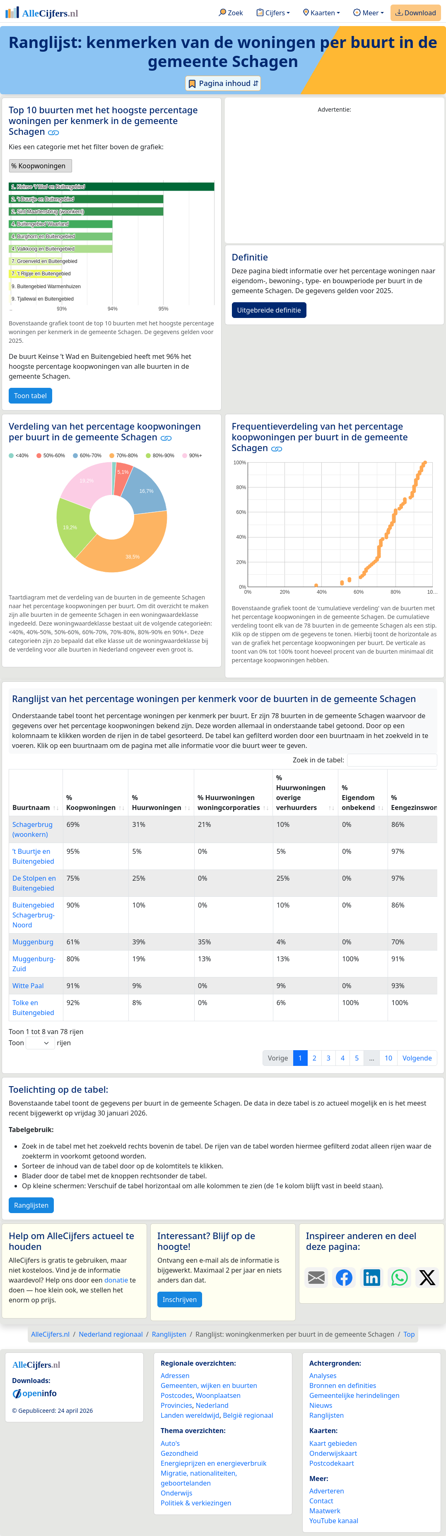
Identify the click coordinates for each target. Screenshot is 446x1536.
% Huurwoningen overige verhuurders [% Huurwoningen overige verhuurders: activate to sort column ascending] (301, 792)
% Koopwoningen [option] (38, 165)
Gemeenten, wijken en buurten (209, 1385)
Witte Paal (28, 985)
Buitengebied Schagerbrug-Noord (33, 915)
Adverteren (326, 1490)
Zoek (231, 13)
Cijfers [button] (270, 13)
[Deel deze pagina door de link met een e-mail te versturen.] (316, 1277)
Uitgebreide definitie (269, 310)
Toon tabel (30, 395)
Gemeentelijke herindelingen (354, 1395)
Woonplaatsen (218, 1395)
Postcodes (177, 1395)
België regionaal (248, 1415)
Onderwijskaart (333, 1453)
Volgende (417, 1058)
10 (388, 1058)
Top (409, 1334)
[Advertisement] (334, 178)
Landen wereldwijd (190, 1415)
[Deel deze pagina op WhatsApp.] (399, 1277)
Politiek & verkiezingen (196, 1502)
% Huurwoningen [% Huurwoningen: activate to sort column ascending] (156, 802)
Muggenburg (32, 941)
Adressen (175, 1375)
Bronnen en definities (342, 1385)
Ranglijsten (31, 1205)
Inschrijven (180, 1299)
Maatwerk (324, 1510)
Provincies (176, 1405)
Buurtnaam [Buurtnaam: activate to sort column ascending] (31, 807)
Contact (321, 1500)
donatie (116, 1280)
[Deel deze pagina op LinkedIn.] (371, 1277)
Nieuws (320, 1405)
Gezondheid (179, 1453)
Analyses (323, 1375)
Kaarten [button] (319, 13)
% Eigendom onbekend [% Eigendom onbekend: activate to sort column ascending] (358, 797)
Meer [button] (365, 13)
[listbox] (41, 165)
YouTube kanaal (333, 1520)
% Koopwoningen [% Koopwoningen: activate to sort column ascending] (91, 802)
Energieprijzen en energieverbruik (213, 1463)
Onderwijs (176, 1493)
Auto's (170, 1443)
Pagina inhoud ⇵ (223, 83)
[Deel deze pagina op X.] (427, 1277)
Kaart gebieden (333, 1443)
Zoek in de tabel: (365, 760)
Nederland (212, 1405)
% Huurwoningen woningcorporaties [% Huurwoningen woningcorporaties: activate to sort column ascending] (229, 802)
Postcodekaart (331, 1463)
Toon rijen (40, 1043)
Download (415, 13)
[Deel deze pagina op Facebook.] (344, 1277)
